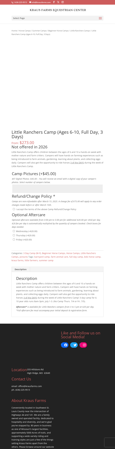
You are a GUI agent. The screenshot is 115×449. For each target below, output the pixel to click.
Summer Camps (39, 30)
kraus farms (18, 229)
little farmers (31, 229)
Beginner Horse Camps (58, 30)
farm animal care (59, 226)
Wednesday (26, 200)
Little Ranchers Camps (80, 30)
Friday (24, 208)
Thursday (25, 204)
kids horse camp (92, 226)
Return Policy (74, 441)
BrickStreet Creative (67, 444)
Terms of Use (41, 441)
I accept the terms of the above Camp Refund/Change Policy (46, 178)
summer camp (46, 229)
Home (14, 30)
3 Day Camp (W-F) (32, 222)
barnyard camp (42, 226)
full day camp (76, 226)
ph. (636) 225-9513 (21, 359)
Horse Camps (25, 30)
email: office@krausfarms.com (27, 355)
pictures (24, 226)
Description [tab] (21, 238)
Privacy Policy (57, 441)
